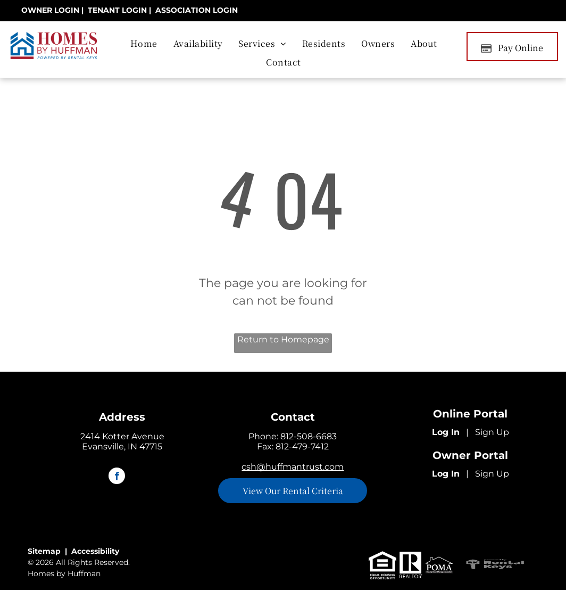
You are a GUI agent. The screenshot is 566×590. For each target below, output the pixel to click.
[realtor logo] (410, 565)
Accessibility (95, 551)
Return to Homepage (283, 339)
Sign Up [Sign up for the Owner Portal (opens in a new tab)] (492, 474)
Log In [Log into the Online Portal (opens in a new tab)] (446, 432)
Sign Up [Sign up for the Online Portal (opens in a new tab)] (492, 432)
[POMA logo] (439, 565)
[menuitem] (143, 44)
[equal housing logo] (382, 565)
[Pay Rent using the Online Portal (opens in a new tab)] (512, 46)
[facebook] (117, 477)
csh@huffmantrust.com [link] (293, 467)
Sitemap (44, 551)
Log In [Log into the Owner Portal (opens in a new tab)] (446, 474)
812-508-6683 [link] (308, 436)
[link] (50, 10)
